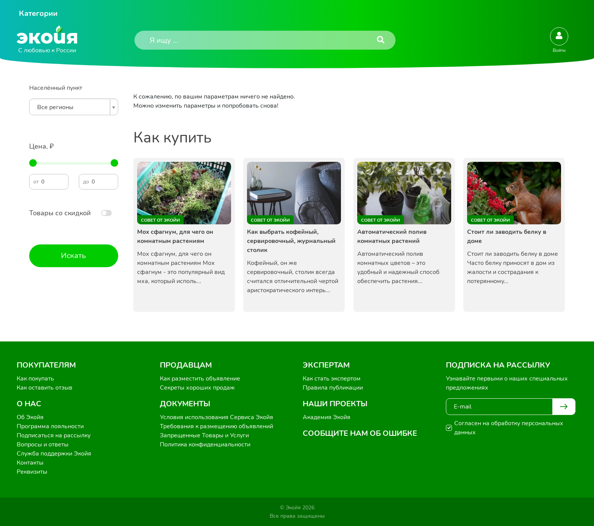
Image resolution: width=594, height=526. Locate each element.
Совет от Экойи (160, 220)
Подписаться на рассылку (54, 435)
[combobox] (73, 107)
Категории (38, 13)
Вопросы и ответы (43, 444)
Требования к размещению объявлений (216, 426)
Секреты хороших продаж (197, 388)
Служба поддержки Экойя (54, 453)
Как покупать (35, 378)
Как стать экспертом (332, 378)
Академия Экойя (326, 417)
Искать (73, 255)
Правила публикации (333, 388)
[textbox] (71, 107)
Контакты (30, 463)
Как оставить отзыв (44, 388)
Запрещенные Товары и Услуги (204, 435)
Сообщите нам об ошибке (360, 433)
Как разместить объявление (200, 378)
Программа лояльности (50, 426)
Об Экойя (30, 417)
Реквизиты (32, 472)
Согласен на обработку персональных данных (508, 428)
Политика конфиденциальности (205, 444)
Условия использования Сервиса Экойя (216, 417)
